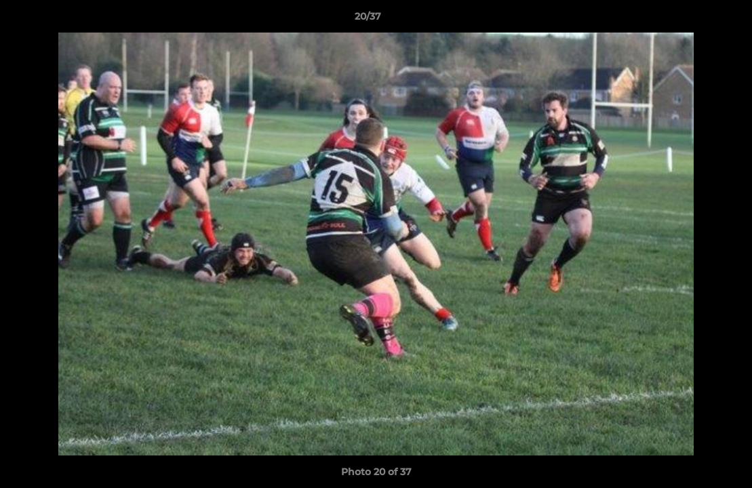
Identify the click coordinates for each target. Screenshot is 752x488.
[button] (695, 20)
